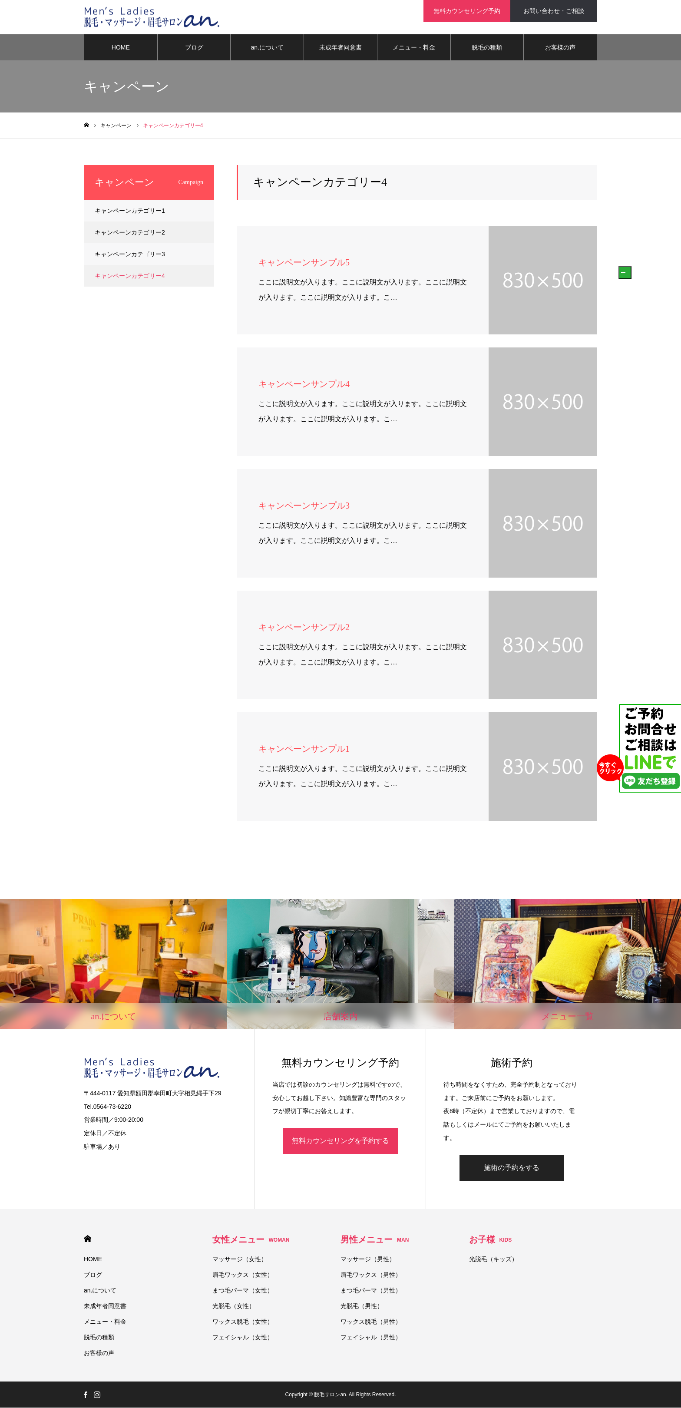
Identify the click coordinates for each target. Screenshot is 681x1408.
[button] (624, 272)
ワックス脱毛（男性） (370, 1322)
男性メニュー (374, 1240)
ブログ (194, 47)
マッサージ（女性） (239, 1259)
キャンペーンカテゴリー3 (130, 254)
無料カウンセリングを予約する (340, 1141)
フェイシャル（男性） (370, 1337)
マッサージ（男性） (367, 1259)
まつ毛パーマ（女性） (242, 1290)
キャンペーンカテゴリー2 (130, 232)
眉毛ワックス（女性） (242, 1275)
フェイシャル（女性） (242, 1337)
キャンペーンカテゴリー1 (130, 211)
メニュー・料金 (414, 47)
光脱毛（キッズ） (493, 1259)
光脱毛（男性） (361, 1306)
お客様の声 (560, 47)
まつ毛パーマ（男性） (370, 1290)
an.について (267, 47)
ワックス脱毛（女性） (242, 1322)
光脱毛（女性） (233, 1306)
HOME (121, 47)
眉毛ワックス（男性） (370, 1275)
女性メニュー (251, 1240)
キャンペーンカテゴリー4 (130, 276)
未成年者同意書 (340, 47)
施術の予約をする (511, 1168)
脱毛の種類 (487, 47)
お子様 (490, 1240)
